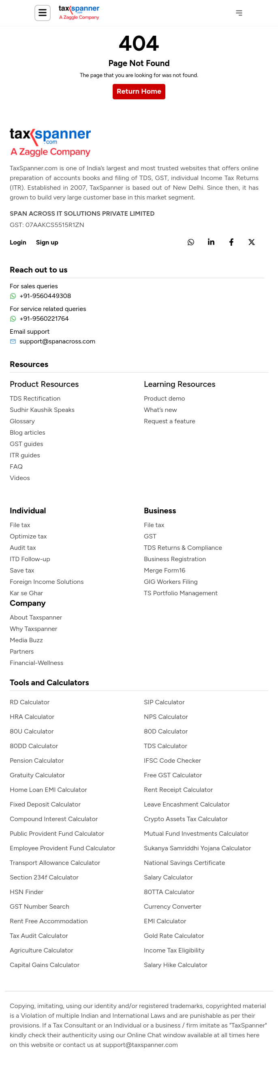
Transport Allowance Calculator (55, 863)
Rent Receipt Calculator (178, 790)
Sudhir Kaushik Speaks (42, 410)
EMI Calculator (165, 921)
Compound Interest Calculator (54, 819)
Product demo (164, 398)
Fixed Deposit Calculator (45, 804)
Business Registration (175, 559)
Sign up (47, 242)
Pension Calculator (37, 760)
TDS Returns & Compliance (183, 547)
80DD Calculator (34, 746)
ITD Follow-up (30, 559)
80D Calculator (166, 731)
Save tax (22, 570)
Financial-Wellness (36, 663)
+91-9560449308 (45, 296)
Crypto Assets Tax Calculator (186, 819)
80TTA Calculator (169, 892)
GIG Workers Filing (171, 582)
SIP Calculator (164, 702)
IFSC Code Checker (172, 760)
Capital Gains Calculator (44, 965)
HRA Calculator (32, 717)
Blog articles (27, 432)
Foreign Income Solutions (46, 582)
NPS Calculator (166, 717)
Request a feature (169, 421)
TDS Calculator (165, 746)
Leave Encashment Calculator (187, 804)
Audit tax (23, 547)
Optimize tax (28, 536)
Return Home (139, 91)
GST (150, 536)
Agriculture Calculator (41, 950)
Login (18, 242)
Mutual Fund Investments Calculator (196, 833)
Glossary (22, 421)
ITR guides (25, 455)
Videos (20, 478)
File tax (20, 525)
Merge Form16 (164, 570)
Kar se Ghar (26, 593)
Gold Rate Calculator (174, 936)
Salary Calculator (168, 877)
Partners (22, 651)
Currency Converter (172, 906)
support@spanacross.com (57, 341)
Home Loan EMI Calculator (48, 790)
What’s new (160, 410)
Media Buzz (26, 640)
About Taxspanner (36, 617)
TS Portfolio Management (181, 593)
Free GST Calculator (173, 775)
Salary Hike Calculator (175, 965)
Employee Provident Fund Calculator (62, 848)
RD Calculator (29, 702)
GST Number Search (39, 906)
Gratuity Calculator (37, 775)
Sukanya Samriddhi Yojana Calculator (197, 848)
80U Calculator (32, 731)
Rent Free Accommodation (49, 921)
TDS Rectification (35, 398)
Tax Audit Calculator (39, 936)
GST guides (26, 444)
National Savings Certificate (184, 863)
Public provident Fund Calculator (57, 833)
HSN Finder (26, 892)
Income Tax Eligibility (174, 950)
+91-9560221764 (44, 318)
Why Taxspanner (33, 629)
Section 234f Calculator (44, 877)
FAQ (16, 466)
